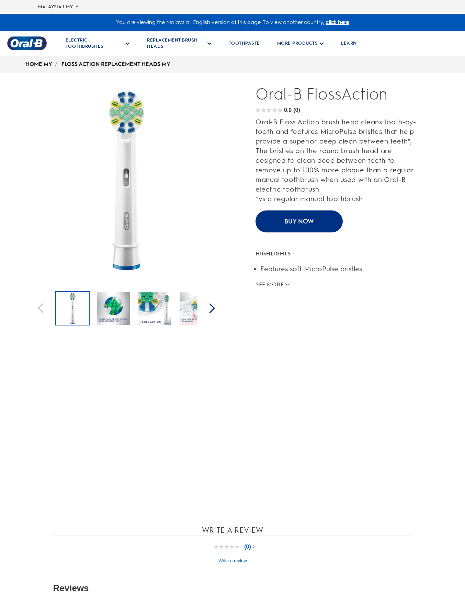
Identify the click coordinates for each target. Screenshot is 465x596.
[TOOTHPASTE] (244, 43)
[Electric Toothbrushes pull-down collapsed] (98, 43)
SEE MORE (273, 284)
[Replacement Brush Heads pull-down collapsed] (179, 43)
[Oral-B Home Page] (27, 43)
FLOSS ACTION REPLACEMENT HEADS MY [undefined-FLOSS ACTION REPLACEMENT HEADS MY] (115, 64)
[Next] (212, 308)
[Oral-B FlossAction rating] (278, 110)
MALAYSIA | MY (58, 6)
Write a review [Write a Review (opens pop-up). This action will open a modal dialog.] (232, 560)
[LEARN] (349, 43)
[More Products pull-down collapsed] (300, 43)
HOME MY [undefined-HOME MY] (38, 64)
